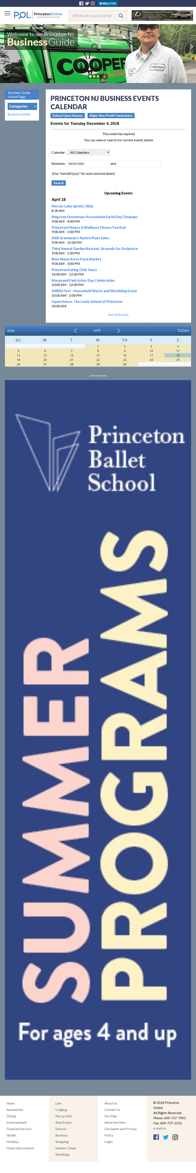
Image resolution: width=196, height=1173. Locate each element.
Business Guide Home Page (19, 94)
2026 (11, 330)
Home (10, 1103)
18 (178, 355)
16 (124, 355)
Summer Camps (65, 1148)
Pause (104, 76)
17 (151, 355)
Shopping (62, 1142)
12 (18, 355)
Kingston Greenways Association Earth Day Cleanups (95, 217)
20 (45, 360)
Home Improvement (20, 1148)
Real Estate (63, 1122)
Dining (11, 1116)
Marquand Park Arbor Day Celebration (83, 280)
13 (45, 355)
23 (124, 360)
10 (151, 351)
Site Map (110, 1116)
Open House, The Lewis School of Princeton (87, 301)
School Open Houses (68, 115)
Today (183, 330)
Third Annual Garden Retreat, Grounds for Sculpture (95, 249)
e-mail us (159, 1128)
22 (98, 360)
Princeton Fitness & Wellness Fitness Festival (89, 227)
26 (18, 364)
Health (11, 1135)
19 (18, 360)
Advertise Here (115, 1122)
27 (45, 364)
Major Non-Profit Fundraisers (111, 115)
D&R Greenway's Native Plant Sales (81, 238)
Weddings (62, 1154)
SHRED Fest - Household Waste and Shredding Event (94, 291)
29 (98, 364)
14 (71, 355)
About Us (110, 1103)
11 (178, 351)
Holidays (12, 1142)
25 (178, 360)
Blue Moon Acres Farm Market (76, 259)
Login (108, 1142)
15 (98, 355)
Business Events (19, 114)
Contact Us (112, 1110)
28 (71, 364)
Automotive (14, 1110)
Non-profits (63, 1116)
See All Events (118, 314)
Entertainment (16, 1122)
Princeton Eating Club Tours (74, 270)
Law (58, 1103)
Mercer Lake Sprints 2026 (72, 206)
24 (151, 360)
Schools (60, 1129)
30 (124, 364)
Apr (97, 330)
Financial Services (19, 1129)
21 (71, 360)
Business (61, 1135)
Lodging (61, 1110)
